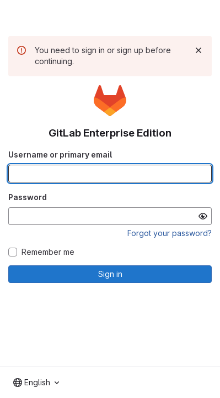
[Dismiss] (198, 50)
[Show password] (203, 216)
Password (27, 197)
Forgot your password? (169, 233)
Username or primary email (60, 154)
